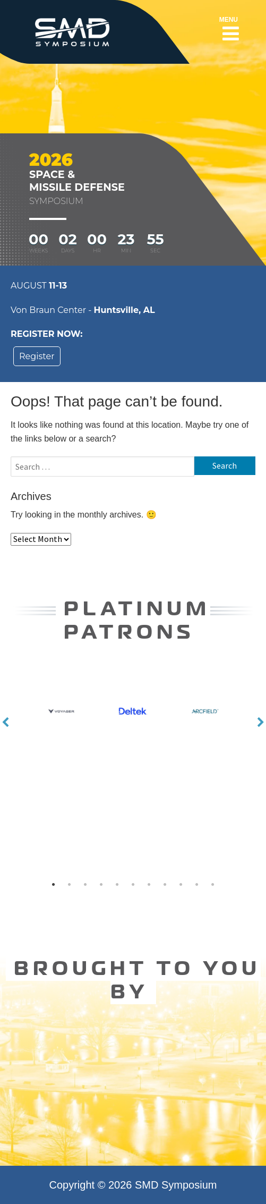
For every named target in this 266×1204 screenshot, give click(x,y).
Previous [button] (5, 722)
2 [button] (69, 884)
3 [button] (85, 884)
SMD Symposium (176, 1185)
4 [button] (101, 884)
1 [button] (53, 884)
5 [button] (116, 884)
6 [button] (132, 884)
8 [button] (164, 884)
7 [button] (148, 884)
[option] (133, 726)
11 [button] (212, 884)
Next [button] (260, 722)
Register (37, 356)
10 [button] (196, 884)
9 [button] (180, 884)
